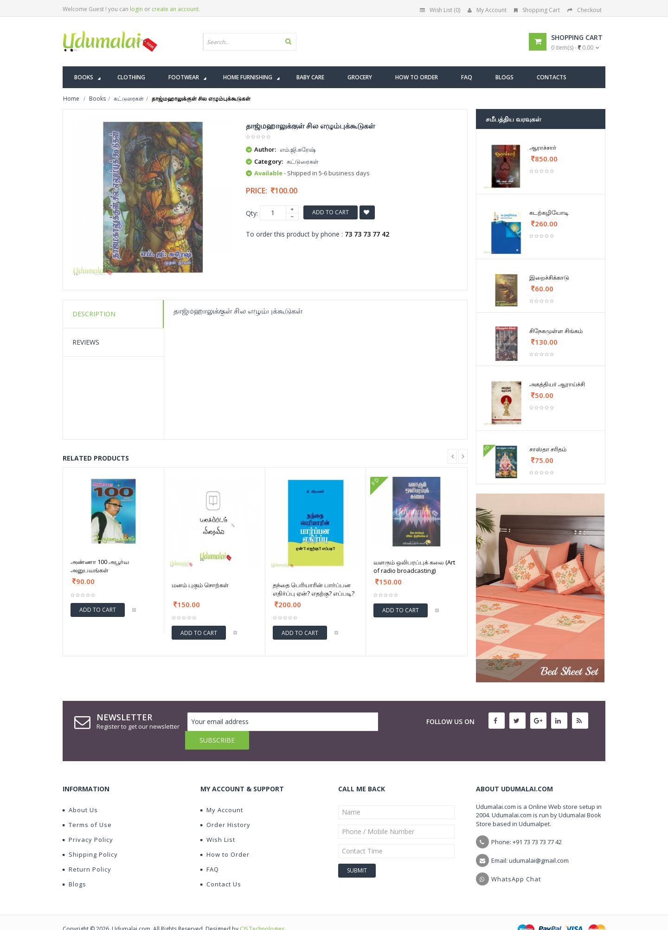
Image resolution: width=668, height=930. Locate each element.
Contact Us (220, 865)
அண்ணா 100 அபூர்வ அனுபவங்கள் (100, 566)
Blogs (74, 865)
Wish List (217, 821)
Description (94, 313)
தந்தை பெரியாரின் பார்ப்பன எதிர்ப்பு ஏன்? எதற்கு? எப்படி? (313, 589)
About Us (80, 791)
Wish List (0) (440, 10)
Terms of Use (87, 806)
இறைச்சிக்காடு (549, 277)
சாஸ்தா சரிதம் (547, 449)
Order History (225, 806)
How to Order (225, 836)
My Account (487, 10)
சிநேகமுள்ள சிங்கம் (556, 331)
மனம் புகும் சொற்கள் (200, 585)
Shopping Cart (537, 10)
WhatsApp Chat (516, 860)
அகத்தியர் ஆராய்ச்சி (557, 384)
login (136, 9)
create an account (175, 9)
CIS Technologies (262, 910)
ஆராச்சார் (542, 147)
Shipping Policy (90, 836)
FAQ (209, 851)
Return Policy (87, 851)
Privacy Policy (88, 821)
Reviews (85, 342)
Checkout (584, 10)
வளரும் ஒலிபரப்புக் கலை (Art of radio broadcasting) (414, 566)
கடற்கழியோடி (549, 212)
